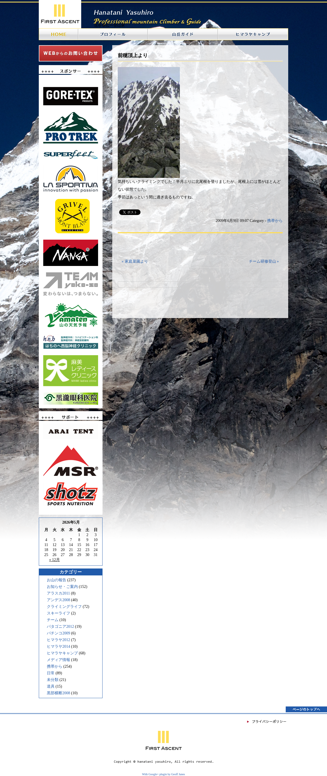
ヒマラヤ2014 (58, 646)
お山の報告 (56, 580)
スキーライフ (58, 613)
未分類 (52, 680)
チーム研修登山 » (264, 261)
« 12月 (54, 560)
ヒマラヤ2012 (58, 640)
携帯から (54, 666)
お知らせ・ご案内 (62, 587)
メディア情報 (58, 660)
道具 (51, 686)
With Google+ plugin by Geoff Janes (163, 774)
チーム (52, 620)
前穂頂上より (133, 55)
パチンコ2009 (58, 633)
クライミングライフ (64, 607)
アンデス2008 (58, 600)
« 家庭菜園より (135, 261)
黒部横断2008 (58, 693)
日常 (51, 673)
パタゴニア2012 (60, 626)
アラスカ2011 (58, 593)
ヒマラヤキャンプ (62, 653)
